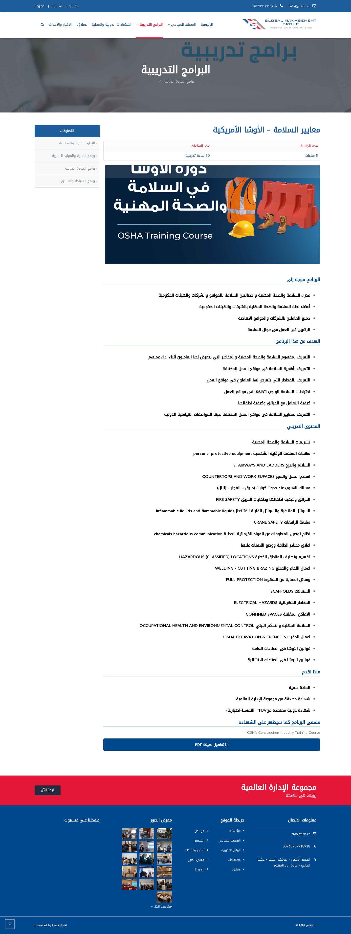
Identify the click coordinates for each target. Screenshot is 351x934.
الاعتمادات (234, 860)
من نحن (199, 831)
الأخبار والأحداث (194, 850)
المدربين (199, 840)
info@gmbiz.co (300, 834)
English (199, 869)
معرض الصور (196, 860)
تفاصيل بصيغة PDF (211, 744)
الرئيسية (235, 831)
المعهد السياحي (230, 840)
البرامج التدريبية (231, 850)
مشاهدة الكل (161, 906)
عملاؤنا (236, 869)
